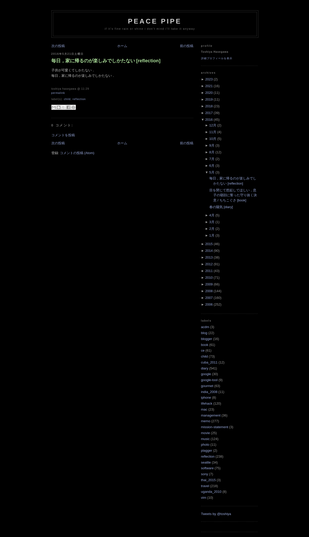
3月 (212, 222)
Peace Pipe (154, 21)
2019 (209, 99)
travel (205, 486)
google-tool (209, 380)
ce (203, 350)
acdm (205, 327)
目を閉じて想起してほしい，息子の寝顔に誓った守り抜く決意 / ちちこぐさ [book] (233, 195)
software (207, 468)
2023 (209, 79)
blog (204, 333)
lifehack (206, 403)
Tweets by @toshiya (216, 514)
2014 (209, 251)
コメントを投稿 (63, 135)
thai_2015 (208, 480)
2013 (209, 257)
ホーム (122, 46)
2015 (209, 244)
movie (205, 433)
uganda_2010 (211, 492)
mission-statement (214, 427)
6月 (212, 166)
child (67, 99)
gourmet (207, 386)
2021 (209, 86)
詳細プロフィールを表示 (216, 58)
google (206, 374)
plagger (206, 450)
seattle (206, 462)
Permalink (58, 93)
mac (204, 409)
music (205, 439)
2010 (209, 277)
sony (204, 474)
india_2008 (209, 392)
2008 (209, 291)
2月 (212, 229)
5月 (212, 172)
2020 (209, 93)
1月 (212, 235)
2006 (209, 304)
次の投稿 (58, 46)
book (204, 345)
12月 (212, 125)
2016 (209, 120)
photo (205, 445)
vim (203, 498)
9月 (212, 145)
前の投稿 (186, 46)
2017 (209, 113)
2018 (209, 106)
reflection (79, 99)
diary (204, 368)
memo (205, 421)
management (211, 415)
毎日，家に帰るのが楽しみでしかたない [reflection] (106, 60)
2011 (209, 271)
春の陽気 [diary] (221, 207)
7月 (212, 159)
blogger (206, 339)
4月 (212, 215)
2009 (209, 284)
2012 (209, 264)
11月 (212, 132)
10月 (212, 139)
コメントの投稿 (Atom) (77, 153)
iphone (206, 397)
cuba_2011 (209, 362)
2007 (209, 298)
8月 (212, 152)
